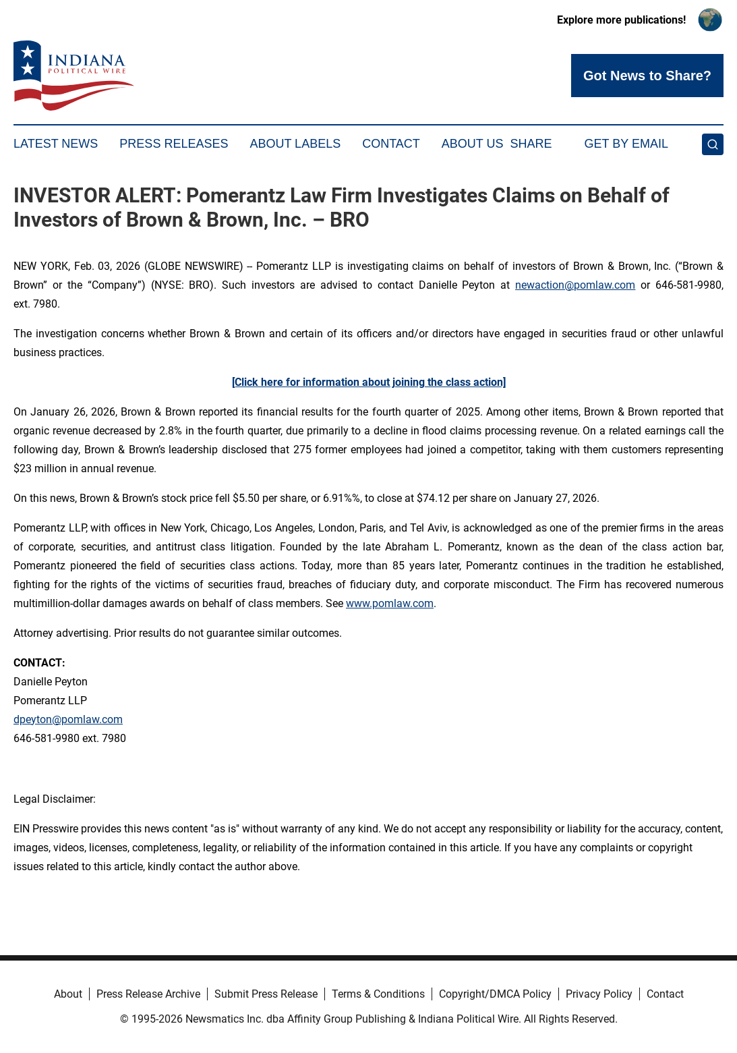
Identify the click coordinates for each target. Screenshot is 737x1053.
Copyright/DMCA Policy (495, 994)
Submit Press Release (266, 994)
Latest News (55, 143)
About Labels (295, 143)
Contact (391, 143)
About (68, 994)
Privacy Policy (599, 994)
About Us (473, 143)
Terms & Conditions (378, 994)
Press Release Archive (148, 994)
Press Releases (173, 143)
